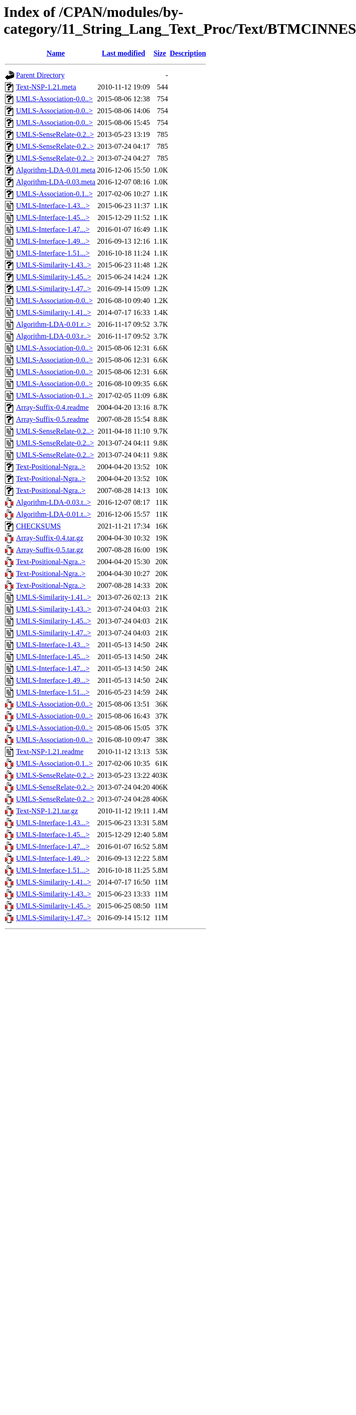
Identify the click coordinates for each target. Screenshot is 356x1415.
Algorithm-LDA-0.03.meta (55, 182)
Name (56, 53)
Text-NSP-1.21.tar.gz (47, 811)
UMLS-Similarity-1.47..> (53, 289)
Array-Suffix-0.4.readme (52, 407)
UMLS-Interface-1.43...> (53, 206)
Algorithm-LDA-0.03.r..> (53, 336)
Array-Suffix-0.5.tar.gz (49, 550)
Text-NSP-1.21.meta (46, 87)
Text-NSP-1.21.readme (49, 751)
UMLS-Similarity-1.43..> (53, 265)
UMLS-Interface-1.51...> (53, 253)
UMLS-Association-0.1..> (54, 194)
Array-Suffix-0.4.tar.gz (49, 538)
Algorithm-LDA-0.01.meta (55, 170)
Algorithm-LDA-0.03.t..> (53, 502)
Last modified (124, 53)
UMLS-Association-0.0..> (54, 99)
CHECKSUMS (38, 526)
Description (188, 53)
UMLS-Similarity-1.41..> (53, 312)
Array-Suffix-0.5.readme (52, 419)
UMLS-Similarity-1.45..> (53, 277)
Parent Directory (40, 75)
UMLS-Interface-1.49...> (53, 241)
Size (159, 53)
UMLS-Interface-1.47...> (53, 229)
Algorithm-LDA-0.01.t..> (53, 514)
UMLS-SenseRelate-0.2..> (55, 134)
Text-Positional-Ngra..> (51, 467)
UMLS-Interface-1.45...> (53, 217)
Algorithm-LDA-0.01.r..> (53, 324)
